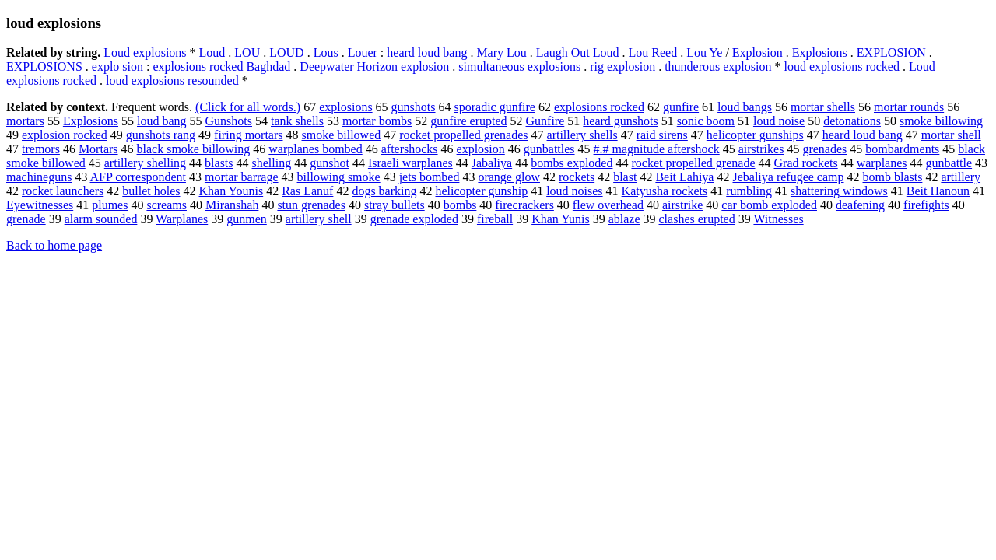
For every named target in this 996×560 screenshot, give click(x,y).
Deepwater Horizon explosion (374, 66)
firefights (926, 205)
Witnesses (778, 219)
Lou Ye (704, 52)
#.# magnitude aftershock (657, 149)
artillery (960, 177)
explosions (345, 107)
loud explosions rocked (841, 66)
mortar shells (823, 107)
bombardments (902, 149)
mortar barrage (242, 177)
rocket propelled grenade (693, 163)
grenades (824, 149)
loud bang (162, 121)
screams (166, 205)
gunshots (413, 107)
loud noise (779, 121)
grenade (26, 219)
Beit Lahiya (684, 177)
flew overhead (608, 205)
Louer (362, 52)
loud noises (574, 191)
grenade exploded (414, 219)
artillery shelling (145, 163)
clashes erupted (697, 219)
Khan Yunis (560, 219)
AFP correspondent (138, 177)
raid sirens (662, 135)
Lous (326, 52)
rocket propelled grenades (463, 135)
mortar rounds (909, 107)
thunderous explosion (718, 66)
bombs (460, 205)
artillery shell (319, 219)
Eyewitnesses (39, 205)
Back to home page (54, 245)
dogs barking (384, 191)
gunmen (246, 219)
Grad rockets (806, 163)
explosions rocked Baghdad (221, 66)
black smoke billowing (194, 149)
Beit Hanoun (938, 191)
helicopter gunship (482, 191)
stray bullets (394, 205)
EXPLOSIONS (44, 66)
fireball (495, 219)
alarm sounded (101, 219)
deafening (860, 205)
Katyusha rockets (665, 191)
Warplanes (182, 219)
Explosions (819, 52)
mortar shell (951, 135)
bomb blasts (893, 177)
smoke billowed (341, 135)
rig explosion (622, 66)
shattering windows (839, 191)
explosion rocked (64, 135)
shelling (272, 163)
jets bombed (429, 177)
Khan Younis (231, 191)
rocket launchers (62, 191)
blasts (219, 163)
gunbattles (549, 149)
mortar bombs (377, 121)
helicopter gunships (755, 135)
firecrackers (524, 205)
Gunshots (228, 121)
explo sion (117, 66)
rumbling (749, 191)
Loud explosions (144, 52)
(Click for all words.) (247, 107)
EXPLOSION (891, 52)
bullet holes (151, 191)
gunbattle (949, 163)
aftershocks (409, 149)
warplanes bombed (315, 149)
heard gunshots (620, 121)
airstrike (682, 205)
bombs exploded (571, 163)
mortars (25, 121)
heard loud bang (427, 52)
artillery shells (582, 135)
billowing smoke (339, 177)
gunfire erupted (468, 121)
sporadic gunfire (494, 107)
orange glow (509, 177)
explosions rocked (599, 107)
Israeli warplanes (410, 163)
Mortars (98, 149)
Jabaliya (492, 163)
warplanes (882, 163)
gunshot (329, 163)
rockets (576, 177)
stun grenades (311, 205)
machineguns (39, 177)
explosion (481, 149)
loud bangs (744, 107)
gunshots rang (160, 135)
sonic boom (706, 121)
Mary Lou (501, 52)
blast (625, 177)
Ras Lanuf (307, 191)
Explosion (757, 52)
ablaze (624, 219)
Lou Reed (652, 52)
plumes (110, 205)
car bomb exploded (769, 205)
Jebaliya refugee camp (787, 177)
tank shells (297, 121)
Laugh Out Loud (577, 52)
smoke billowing (941, 121)
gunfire (681, 107)
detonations (852, 121)
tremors (41, 149)
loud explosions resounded (172, 80)
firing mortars (248, 135)
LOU (247, 52)
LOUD (286, 52)
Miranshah (231, 205)
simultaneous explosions (519, 66)
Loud (212, 52)
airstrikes (761, 149)
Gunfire (545, 121)
